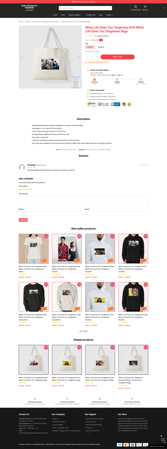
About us (55, 419)
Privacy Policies (57, 425)
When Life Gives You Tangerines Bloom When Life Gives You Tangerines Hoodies (100, 269)
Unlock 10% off (163, 439)
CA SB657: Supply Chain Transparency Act (66, 431)
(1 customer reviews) (101, 36)
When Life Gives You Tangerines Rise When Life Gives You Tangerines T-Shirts (33, 269)
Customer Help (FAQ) (92, 431)
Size (86, 43)
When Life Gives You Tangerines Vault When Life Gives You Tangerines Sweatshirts (66, 317)
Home (21, 22)
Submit (23, 220)
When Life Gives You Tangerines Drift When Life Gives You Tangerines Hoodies (132, 269)
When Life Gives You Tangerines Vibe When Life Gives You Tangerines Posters (66, 269)
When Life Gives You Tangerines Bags (76, 22)
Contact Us (89, 428)
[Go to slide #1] (45, 93)
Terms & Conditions (58, 422)
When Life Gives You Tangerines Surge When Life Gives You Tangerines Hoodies (132, 317)
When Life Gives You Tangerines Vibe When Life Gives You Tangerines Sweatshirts (33, 317)
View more (83, 331)
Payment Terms (90, 422)
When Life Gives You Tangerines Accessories (42, 22)
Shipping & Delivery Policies (94, 419)
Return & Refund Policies (93, 425)
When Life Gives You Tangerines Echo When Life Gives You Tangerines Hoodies (99, 317)
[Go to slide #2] (56, 93)
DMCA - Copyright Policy (60, 428)
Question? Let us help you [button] (157, 446)
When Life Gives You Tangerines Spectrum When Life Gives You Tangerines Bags (130, 380)
